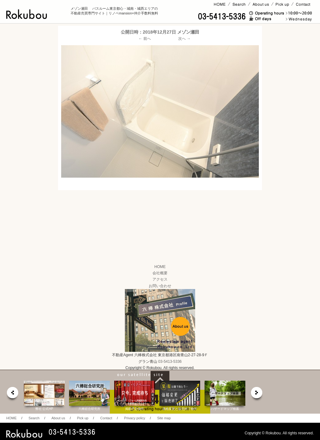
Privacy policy (134, 418)
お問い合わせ (160, 286)
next (257, 394)
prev (12, 394)
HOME (160, 267)
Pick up (82, 418)
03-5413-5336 (170, 361)
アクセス (160, 279)
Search (34, 418)
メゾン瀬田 (188, 32)
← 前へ (145, 38)
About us (58, 418)
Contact (106, 418)
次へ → (184, 38)
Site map (164, 418)
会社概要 (160, 273)
